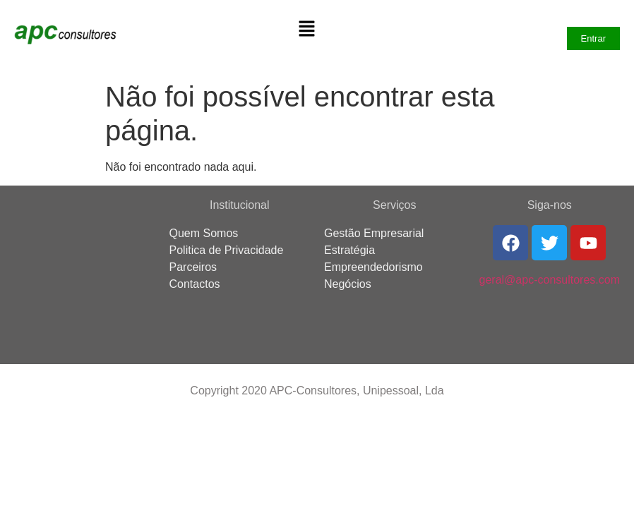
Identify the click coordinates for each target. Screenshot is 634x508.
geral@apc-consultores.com (549, 280)
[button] (306, 29)
